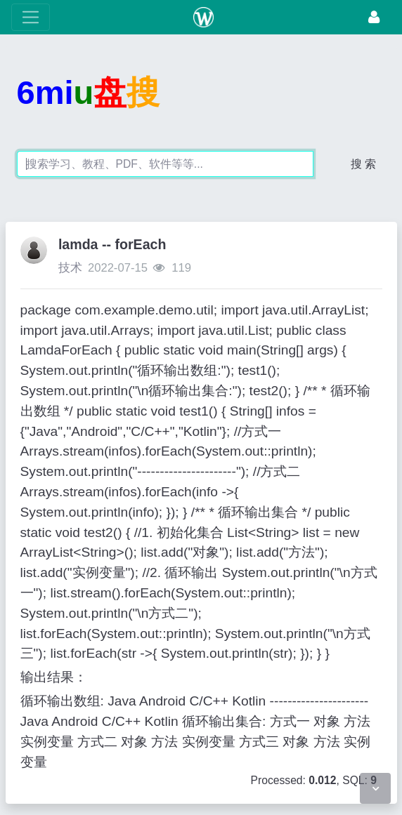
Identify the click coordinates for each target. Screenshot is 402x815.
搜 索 (363, 164)
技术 (70, 267)
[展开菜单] (30, 17)
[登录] (374, 17)
